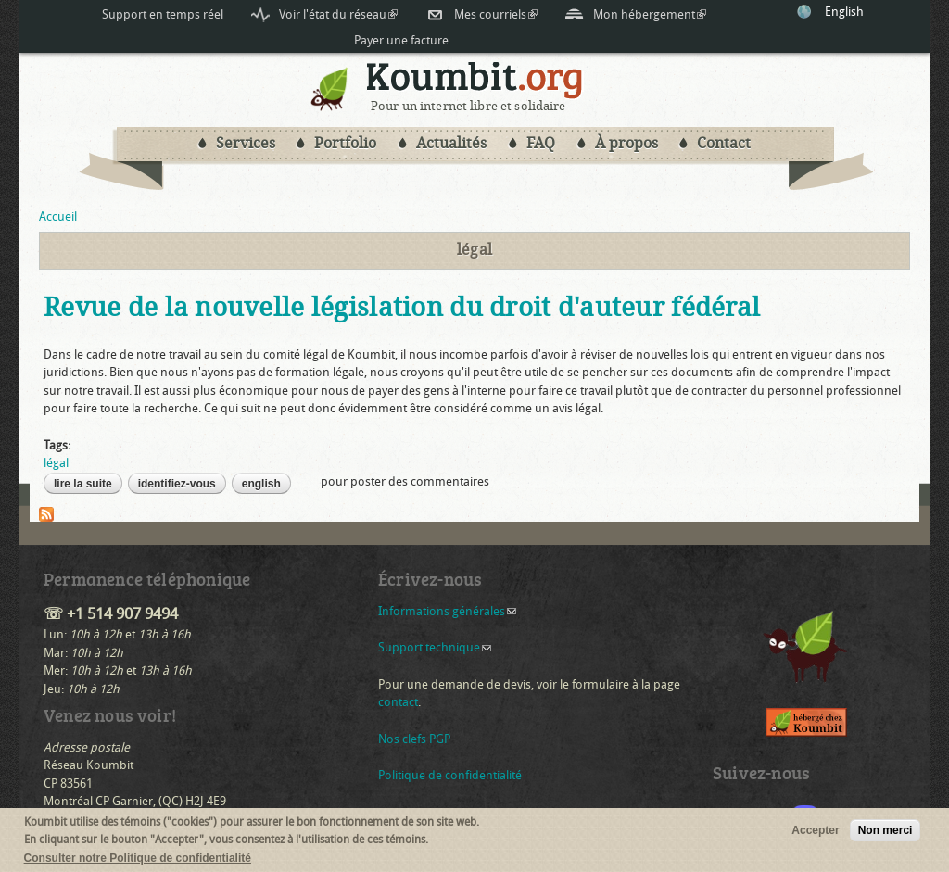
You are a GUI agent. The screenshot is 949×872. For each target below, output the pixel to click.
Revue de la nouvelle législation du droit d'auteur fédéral (402, 307)
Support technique (434, 647)
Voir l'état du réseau (338, 14)
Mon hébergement (649, 15)
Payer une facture (401, 40)
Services (245, 143)
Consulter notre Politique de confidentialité (137, 861)
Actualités (451, 143)
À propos (626, 143)
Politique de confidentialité (450, 775)
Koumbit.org (475, 80)
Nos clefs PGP (414, 739)
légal (56, 463)
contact (398, 702)
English (844, 12)
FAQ (540, 143)
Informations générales (447, 611)
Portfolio (345, 143)
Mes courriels (496, 14)
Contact (724, 143)
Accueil (58, 216)
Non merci (885, 834)
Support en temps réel (162, 14)
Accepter (815, 834)
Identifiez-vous (177, 483)
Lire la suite (88, 483)
